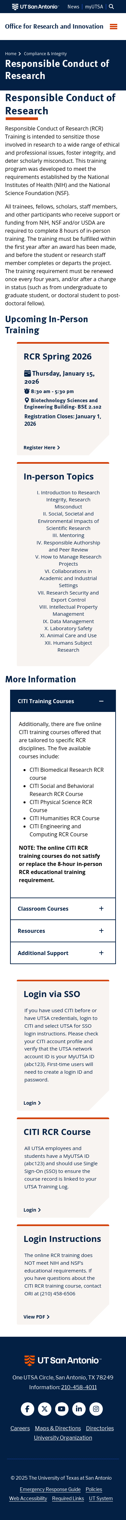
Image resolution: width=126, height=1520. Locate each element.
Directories (100, 1428)
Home (10, 53)
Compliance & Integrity (45, 53)
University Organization (63, 1438)
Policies (94, 1489)
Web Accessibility (28, 1498)
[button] (111, 6)
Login (30, 1103)
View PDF (34, 1317)
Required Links (68, 1498)
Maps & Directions (58, 1428)
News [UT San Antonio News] (73, 6)
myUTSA (94, 6)
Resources (61, 931)
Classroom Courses (61, 908)
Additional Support (61, 953)
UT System (101, 1498)
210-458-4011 (79, 1387)
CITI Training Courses (61, 701)
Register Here (39, 447)
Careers (20, 1428)
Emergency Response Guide (50, 1489)
